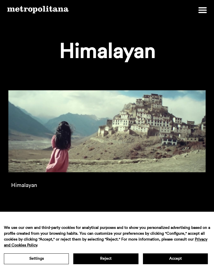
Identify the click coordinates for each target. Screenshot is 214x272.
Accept (175, 259)
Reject (105, 259)
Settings (36, 259)
